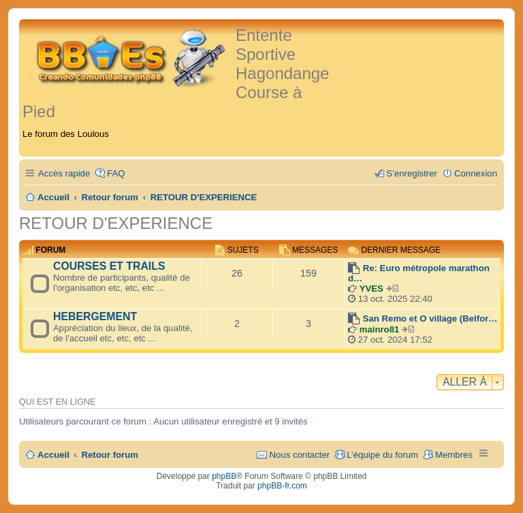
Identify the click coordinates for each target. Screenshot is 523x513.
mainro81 (380, 329)
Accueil (53, 455)
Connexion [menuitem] (475, 173)
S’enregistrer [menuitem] (411, 173)
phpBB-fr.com (282, 486)
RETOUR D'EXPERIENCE (115, 223)
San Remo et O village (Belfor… (430, 318)
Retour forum (110, 455)
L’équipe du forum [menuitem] (382, 455)
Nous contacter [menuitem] (299, 455)
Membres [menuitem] (454, 455)
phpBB (224, 476)
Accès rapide (64, 173)
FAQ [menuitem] (116, 173)
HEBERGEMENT (95, 316)
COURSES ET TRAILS (109, 266)
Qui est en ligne (57, 402)
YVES (371, 288)
